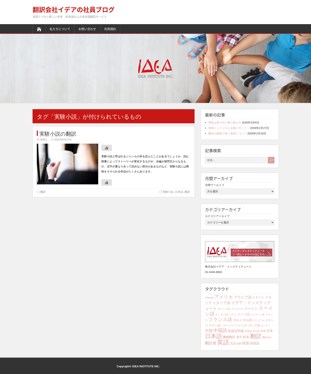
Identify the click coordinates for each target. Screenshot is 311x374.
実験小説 (168, 191)
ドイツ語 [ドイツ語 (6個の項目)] (243, 314)
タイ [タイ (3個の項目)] (217, 314)
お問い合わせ (87, 29)
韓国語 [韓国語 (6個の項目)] (254, 343)
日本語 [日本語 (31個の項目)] (213, 336)
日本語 (179, 191)
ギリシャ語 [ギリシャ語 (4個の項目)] (224, 308)
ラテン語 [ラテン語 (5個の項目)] (214, 325)
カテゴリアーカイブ (217, 216)
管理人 (44, 139)
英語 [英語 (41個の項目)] (223, 342)
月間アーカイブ (214, 185)
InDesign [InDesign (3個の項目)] (209, 297)
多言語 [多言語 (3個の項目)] (256, 331)
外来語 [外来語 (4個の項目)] (248, 331)
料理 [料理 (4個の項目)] (263, 331)
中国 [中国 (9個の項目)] (209, 331)
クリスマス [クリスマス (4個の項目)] (237, 308)
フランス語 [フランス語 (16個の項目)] (220, 319)
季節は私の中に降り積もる (224, 122)
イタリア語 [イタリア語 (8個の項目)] (221, 303)
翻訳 (43, 191)
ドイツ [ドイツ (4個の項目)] (232, 314)
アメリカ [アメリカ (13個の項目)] (223, 296)
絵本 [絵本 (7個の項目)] (246, 337)
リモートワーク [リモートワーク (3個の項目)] (229, 325)
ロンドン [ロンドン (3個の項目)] (265, 325)
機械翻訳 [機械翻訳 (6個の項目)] (229, 337)
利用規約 (110, 29)
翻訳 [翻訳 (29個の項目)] (256, 336)
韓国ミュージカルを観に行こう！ (228, 128)
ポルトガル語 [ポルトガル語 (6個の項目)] (242, 320)
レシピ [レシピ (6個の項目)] (242, 325)
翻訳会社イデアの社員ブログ (74, 9)
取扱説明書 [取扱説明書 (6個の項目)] (236, 331)
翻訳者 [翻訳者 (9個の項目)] (210, 343)
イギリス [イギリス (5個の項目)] (258, 297)
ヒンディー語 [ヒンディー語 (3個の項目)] (258, 314)
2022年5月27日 (63, 139)
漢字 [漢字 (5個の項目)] (239, 337)
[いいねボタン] (106, 148)
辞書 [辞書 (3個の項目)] (239, 343)
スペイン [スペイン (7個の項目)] (251, 308)
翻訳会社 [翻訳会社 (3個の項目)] (267, 337)
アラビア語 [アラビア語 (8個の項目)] (243, 297)
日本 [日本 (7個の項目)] (269, 331)
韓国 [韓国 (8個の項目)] (245, 343)
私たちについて (60, 29)
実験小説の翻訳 (57, 133)
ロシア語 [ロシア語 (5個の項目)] (254, 325)
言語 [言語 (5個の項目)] (233, 343)
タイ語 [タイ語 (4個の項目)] (224, 314)
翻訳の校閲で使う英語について (227, 133)
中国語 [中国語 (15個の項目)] (220, 330)
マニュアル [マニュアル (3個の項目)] (258, 320)
